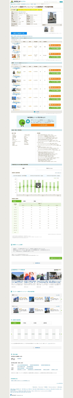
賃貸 (39, 9)
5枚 (13, 109)
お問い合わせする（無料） (55, 45)
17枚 (13, 92)
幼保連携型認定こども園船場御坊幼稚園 (34, 369)
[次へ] (61, 299)
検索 (61, 1)
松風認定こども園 (55, 369)
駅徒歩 (35, 201)
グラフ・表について (58, 172)
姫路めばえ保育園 (46, 369)
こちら (49, 343)
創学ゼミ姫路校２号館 (21, 366)
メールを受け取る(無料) (42, 125)
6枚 (13, 75)
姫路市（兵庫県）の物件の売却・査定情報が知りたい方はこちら (21, 36)
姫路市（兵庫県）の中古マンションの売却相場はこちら (20, 380)
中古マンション (32, 9)
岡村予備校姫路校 (30, 366)
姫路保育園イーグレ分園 (21, 369)
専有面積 (14, 201)
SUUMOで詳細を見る (55, 48)
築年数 (24, 201)
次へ (61, 334)
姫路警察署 (19, 358)
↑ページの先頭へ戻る (60, 383)
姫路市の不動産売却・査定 (18, 33)
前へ (12, 334)
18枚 (13, 50)
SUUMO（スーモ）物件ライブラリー (18, 2)
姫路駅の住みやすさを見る (56, 258)
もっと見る (57, 306)
